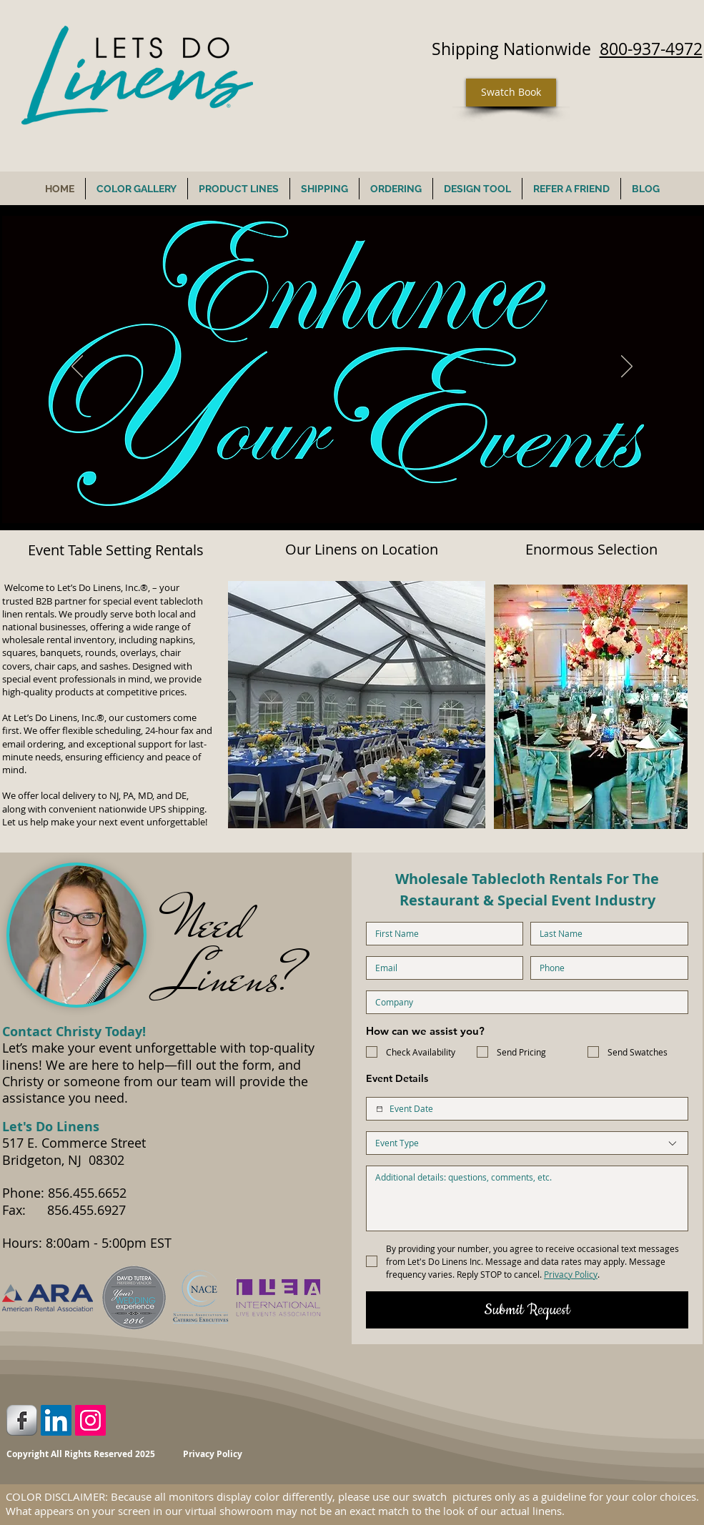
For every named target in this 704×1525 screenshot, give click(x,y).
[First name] (441, 934)
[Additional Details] (527, 1198)
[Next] (627, 367)
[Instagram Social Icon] (90, 1420)
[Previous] (77, 367)
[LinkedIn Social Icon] (56, 1420)
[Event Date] (379, 1109)
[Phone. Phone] (605, 968)
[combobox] (527, 1143)
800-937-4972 (651, 49)
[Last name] (605, 934)
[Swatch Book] (511, 92)
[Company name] (523, 1002)
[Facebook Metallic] (21, 1420)
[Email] (441, 968)
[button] (356, 704)
